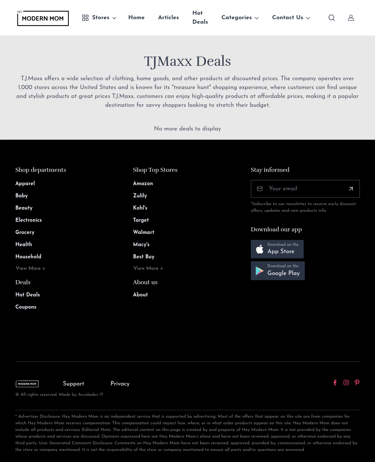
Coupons (25, 307)
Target (141, 220)
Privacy (120, 384)
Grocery (24, 232)
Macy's (141, 245)
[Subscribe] (351, 188)
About (140, 295)
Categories (236, 18)
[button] (277, 249)
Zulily (140, 196)
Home (136, 18)
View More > (30, 268)
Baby (21, 196)
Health (23, 245)
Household (28, 257)
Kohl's (140, 208)
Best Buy (143, 257)
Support (73, 384)
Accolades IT (90, 395)
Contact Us (287, 18)
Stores (95, 17)
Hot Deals (200, 17)
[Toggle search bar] (332, 18)
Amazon (143, 184)
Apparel (25, 184)
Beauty (24, 208)
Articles (168, 18)
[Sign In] (351, 18)
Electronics (28, 220)
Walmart (143, 232)
